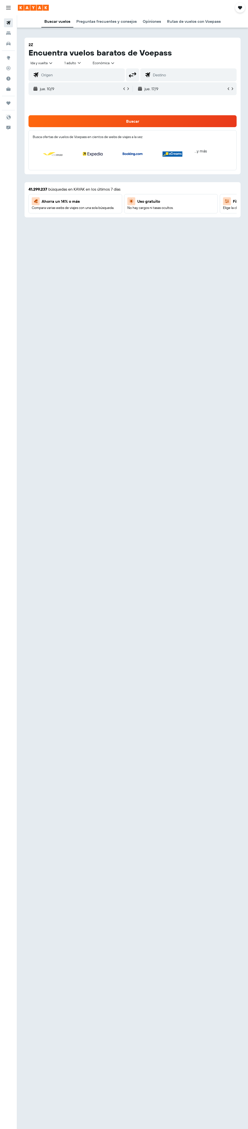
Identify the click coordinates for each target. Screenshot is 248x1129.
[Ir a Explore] (8, 58)
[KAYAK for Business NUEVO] (8, 89)
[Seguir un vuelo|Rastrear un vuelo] (8, 68)
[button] (8, 7)
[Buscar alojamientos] (8, 33)
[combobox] (104, 62)
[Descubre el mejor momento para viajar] (8, 79)
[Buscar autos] (8, 44)
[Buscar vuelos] (8, 23)
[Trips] (8, 103)
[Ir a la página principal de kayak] (33, 8)
